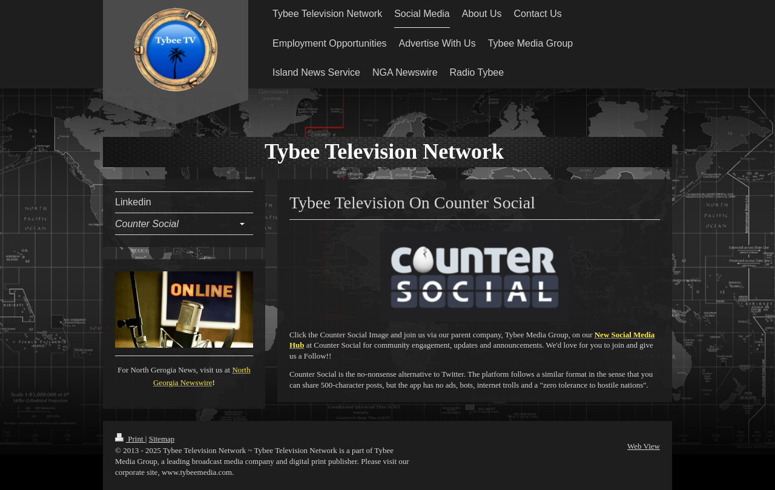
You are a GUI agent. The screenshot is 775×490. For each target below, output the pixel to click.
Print (130, 438)
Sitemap (162, 438)
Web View (643, 446)
